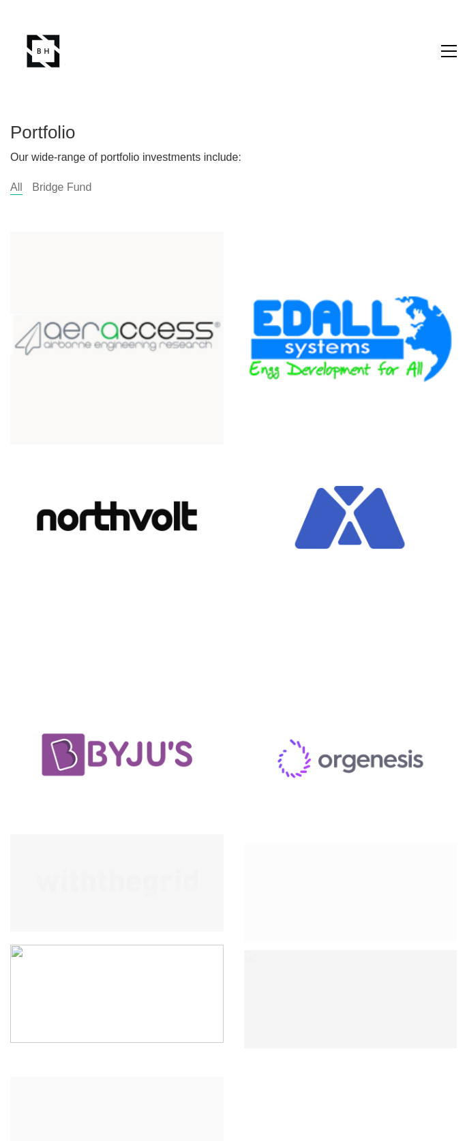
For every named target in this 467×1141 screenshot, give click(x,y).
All (16, 187)
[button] (449, 51)
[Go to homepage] (44, 51)
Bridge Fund (61, 187)
